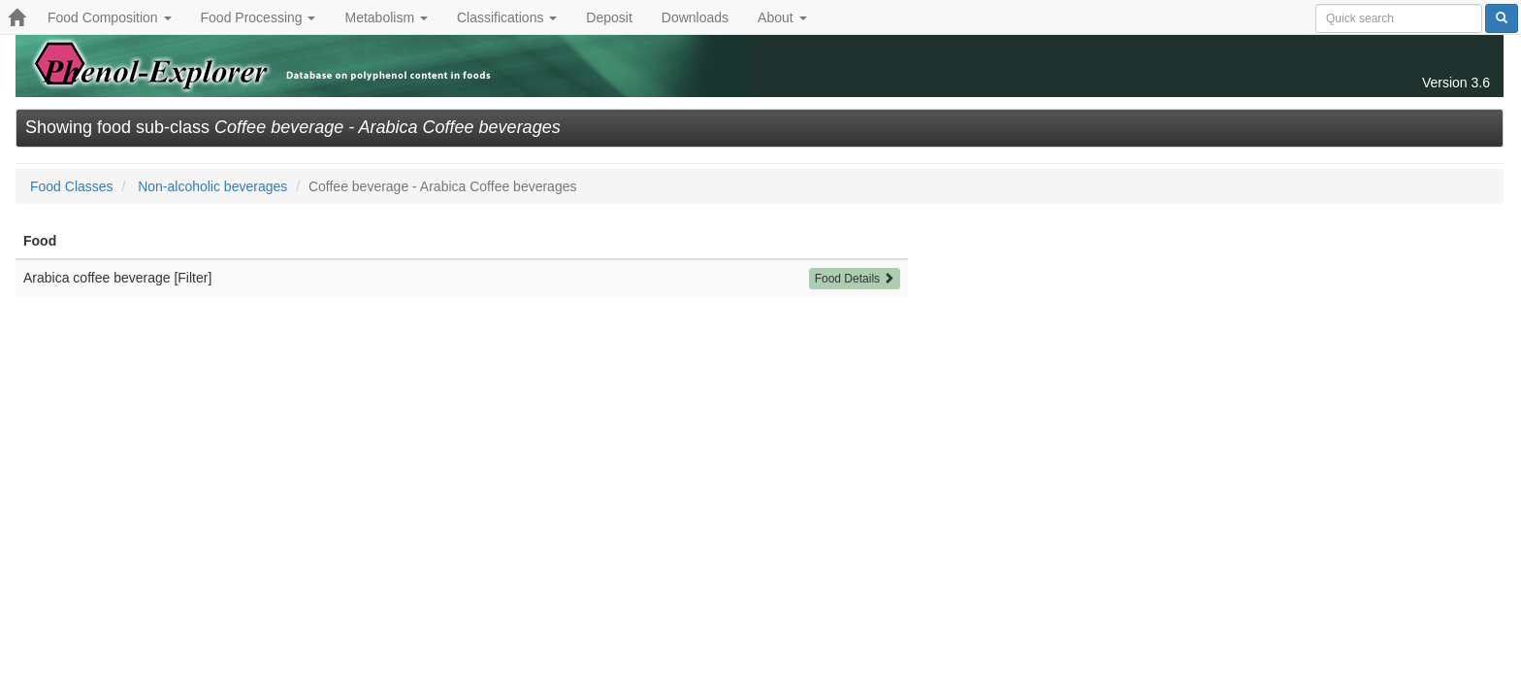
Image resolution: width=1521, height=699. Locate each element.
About (782, 17)
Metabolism (385, 17)
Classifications (507, 17)
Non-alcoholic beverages (212, 186)
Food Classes (71, 186)
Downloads (695, 17)
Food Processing (258, 17)
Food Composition (110, 17)
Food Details (855, 278)
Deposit (608, 17)
